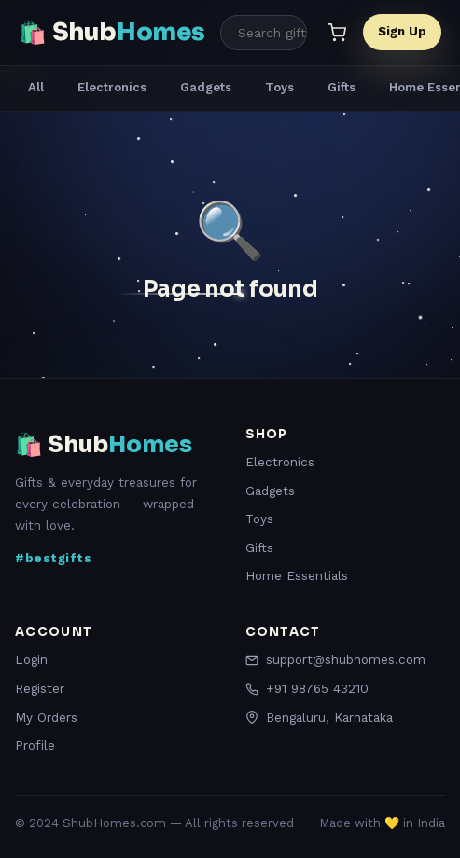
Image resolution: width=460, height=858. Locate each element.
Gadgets (205, 87)
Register (39, 688)
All (36, 87)
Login (31, 659)
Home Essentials (296, 575)
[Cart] (337, 33)
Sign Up (402, 31)
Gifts (341, 87)
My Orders (46, 717)
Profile (35, 745)
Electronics (111, 87)
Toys (279, 87)
